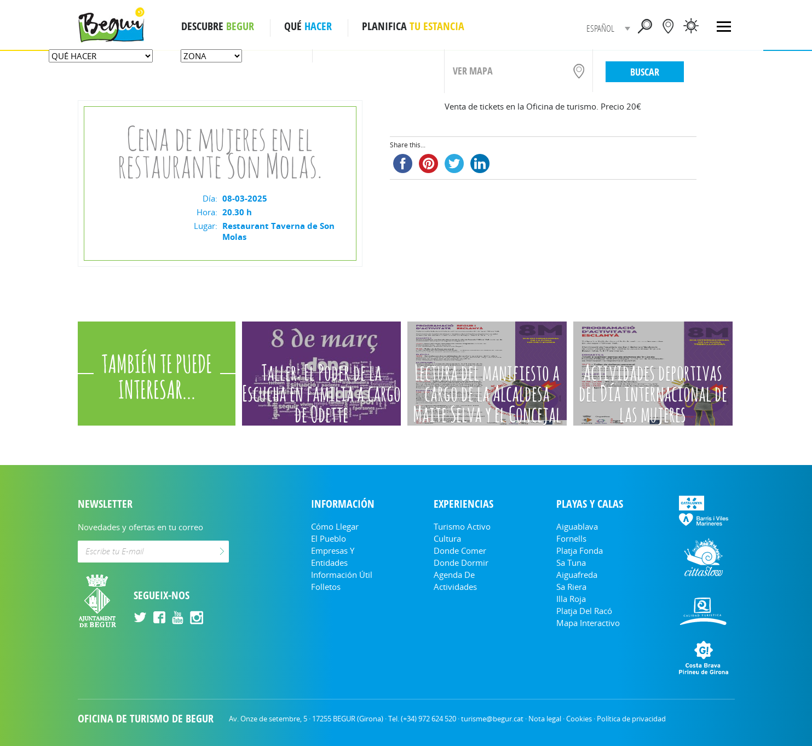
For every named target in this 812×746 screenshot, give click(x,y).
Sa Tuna (571, 562)
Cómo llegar (335, 526)
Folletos (326, 586)
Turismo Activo (462, 526)
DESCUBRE (217, 26)
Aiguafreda (576, 574)
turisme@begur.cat (492, 719)
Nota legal (544, 719)
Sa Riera (571, 586)
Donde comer (460, 550)
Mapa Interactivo (588, 622)
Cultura (447, 538)
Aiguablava (577, 526)
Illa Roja (571, 598)
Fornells (571, 538)
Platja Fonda (579, 550)
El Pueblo (328, 538)
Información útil (341, 574)
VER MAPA (473, 70)
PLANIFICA (413, 26)
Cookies (579, 719)
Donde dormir (461, 562)
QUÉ (308, 26)
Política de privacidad (631, 719)
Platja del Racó (584, 610)
